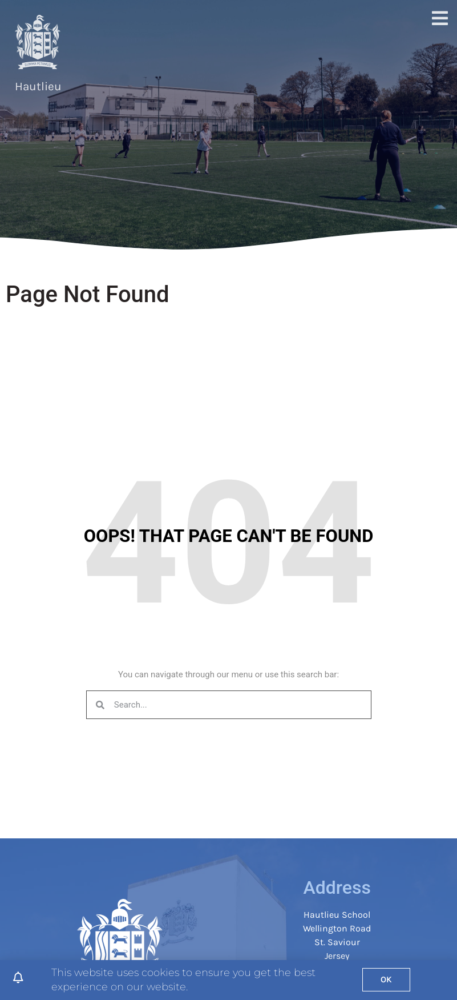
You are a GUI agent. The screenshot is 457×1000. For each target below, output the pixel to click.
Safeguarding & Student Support (355, 40)
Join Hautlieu (126, 40)
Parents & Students (253, 40)
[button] (435, 53)
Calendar (391, 66)
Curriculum (184, 40)
